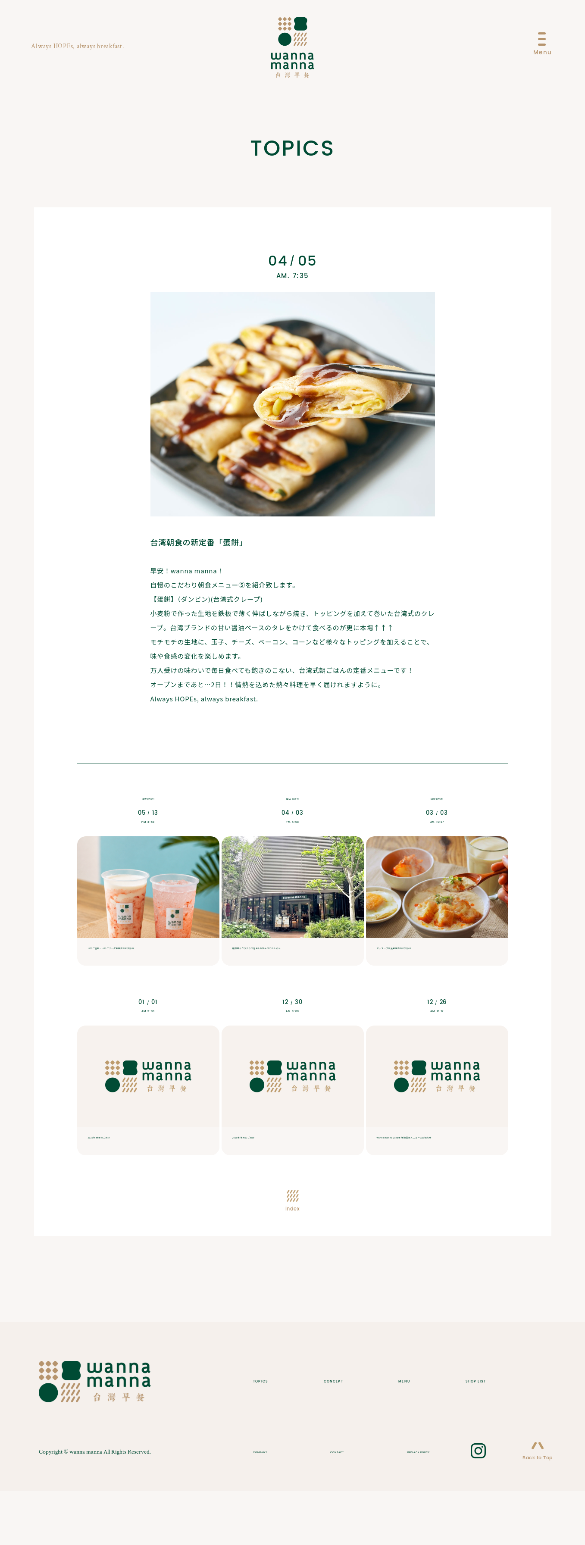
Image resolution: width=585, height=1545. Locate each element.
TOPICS (271, 1434)
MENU (398, 1434)
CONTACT (330, 1505)
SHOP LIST (460, 1434)
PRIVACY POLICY (401, 1505)
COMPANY (270, 1505)
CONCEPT (337, 1434)
